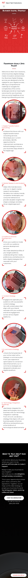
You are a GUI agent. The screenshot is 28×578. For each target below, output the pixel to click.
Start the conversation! (14, 498)
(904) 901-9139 (14, 503)
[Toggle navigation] (4, 6)
